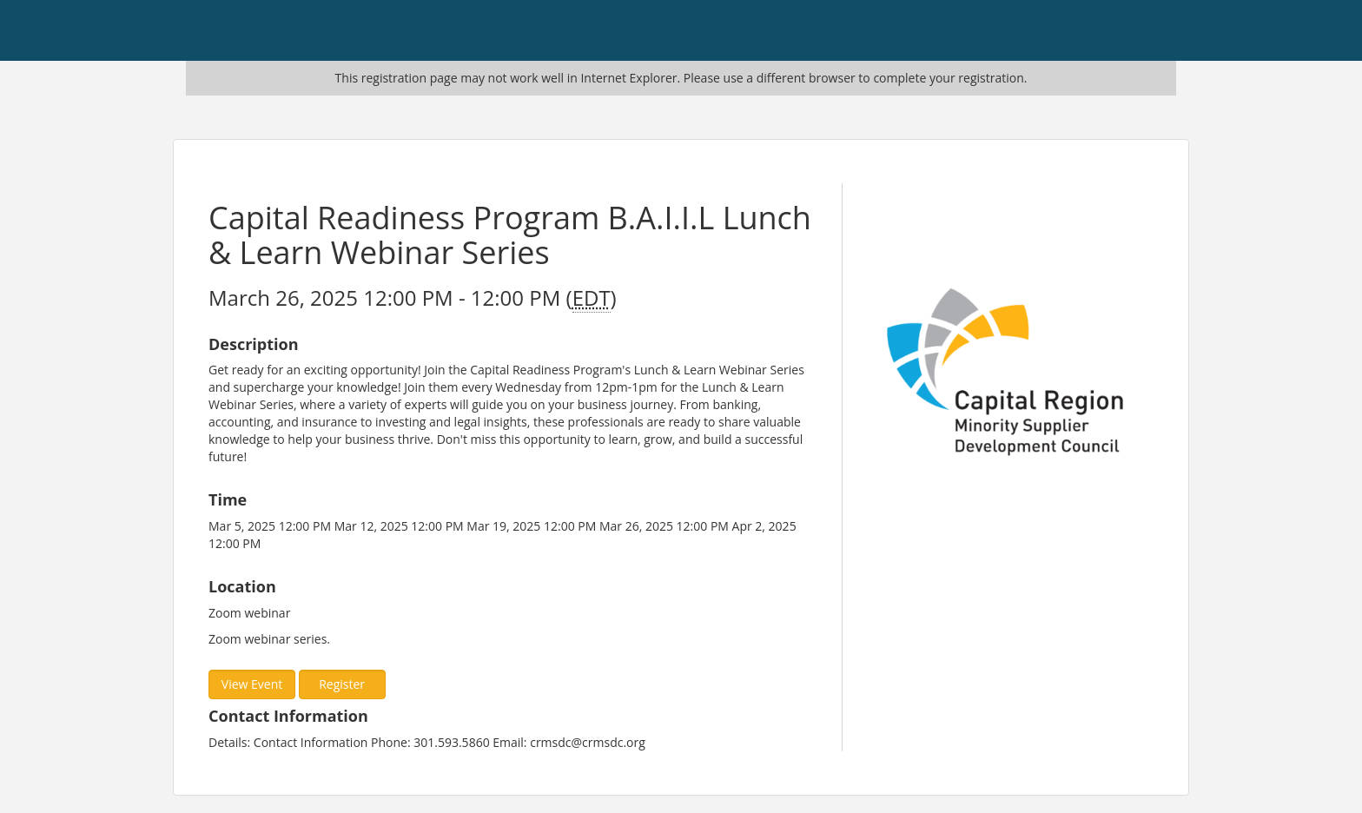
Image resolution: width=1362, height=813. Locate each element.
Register (342, 684)
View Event (251, 684)
